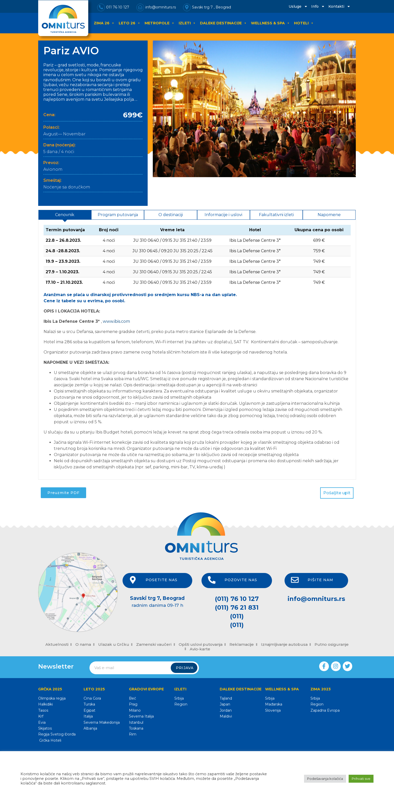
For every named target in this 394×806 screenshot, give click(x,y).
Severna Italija (141, 716)
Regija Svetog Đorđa (57, 734)
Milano (135, 710)
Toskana (136, 728)
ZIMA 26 (104, 23)
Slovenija (273, 710)
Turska (89, 704)
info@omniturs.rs (316, 598)
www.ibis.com (116, 321)
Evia (42, 722)
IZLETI (187, 23)
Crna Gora (92, 698)
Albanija (90, 728)
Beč (132, 698)
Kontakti (339, 6)
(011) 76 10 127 (237, 598)
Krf (40, 716)
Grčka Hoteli (49, 740)
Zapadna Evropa (325, 710)
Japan (225, 704)
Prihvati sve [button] (361, 779)
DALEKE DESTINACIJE (223, 23)
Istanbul (136, 722)
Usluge (298, 6)
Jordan (226, 710)
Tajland (226, 698)
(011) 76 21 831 (237, 607)
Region (180, 704)
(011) (237, 616)
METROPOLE (160, 23)
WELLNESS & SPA (270, 23)
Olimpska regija (52, 698)
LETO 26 (129, 23)
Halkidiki (45, 704)
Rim (132, 734)
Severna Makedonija (102, 722)
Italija (88, 716)
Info (318, 6)
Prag (133, 704)
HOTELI (304, 23)
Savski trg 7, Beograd (157, 598)
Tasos (43, 710)
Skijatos (45, 728)
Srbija (179, 698)
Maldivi (226, 716)
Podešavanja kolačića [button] (325, 779)
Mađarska (273, 704)
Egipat (89, 710)
